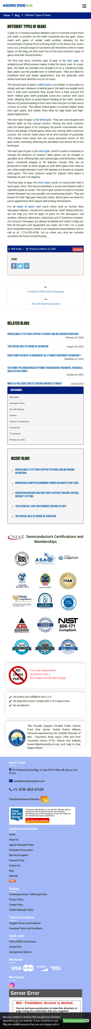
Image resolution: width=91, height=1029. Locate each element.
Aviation (13, 415)
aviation (78, 249)
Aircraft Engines (16, 409)
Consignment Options (20, 952)
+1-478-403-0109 (28, 789)
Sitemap (13, 875)
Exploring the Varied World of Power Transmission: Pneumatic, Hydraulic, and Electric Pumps (45, 369)
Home (7, 15)
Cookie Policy (16, 904)
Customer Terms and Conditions (25, 928)
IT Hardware (15, 433)
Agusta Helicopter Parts (21, 844)
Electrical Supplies (18, 855)
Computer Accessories (21, 850)
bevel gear (46, 119)
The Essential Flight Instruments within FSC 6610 (40, 506)
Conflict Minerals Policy (21, 909)
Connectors (14, 427)
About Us (13, 839)
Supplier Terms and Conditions (25, 923)
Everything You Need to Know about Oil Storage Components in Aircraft (44, 355)
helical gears (45, 84)
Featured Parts (16, 860)
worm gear (44, 182)
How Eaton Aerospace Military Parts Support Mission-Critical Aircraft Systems (47, 494)
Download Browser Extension (29, 799)
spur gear (73, 60)
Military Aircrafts (17, 439)
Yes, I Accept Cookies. (74, 1020)
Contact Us (14, 865)
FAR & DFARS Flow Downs (22, 941)
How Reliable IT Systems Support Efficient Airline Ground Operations (43, 334)
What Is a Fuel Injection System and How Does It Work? (34, 383)
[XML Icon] (12, 881)
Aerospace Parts (17, 403)
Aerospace (14, 397)
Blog (17, 6)
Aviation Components (19, 421)
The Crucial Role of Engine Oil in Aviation (27, 346)
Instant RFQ (15, 946)
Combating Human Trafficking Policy (28, 894)
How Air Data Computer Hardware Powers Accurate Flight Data (46, 483)
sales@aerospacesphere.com (29, 781)
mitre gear (44, 151)
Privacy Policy (16, 899)
